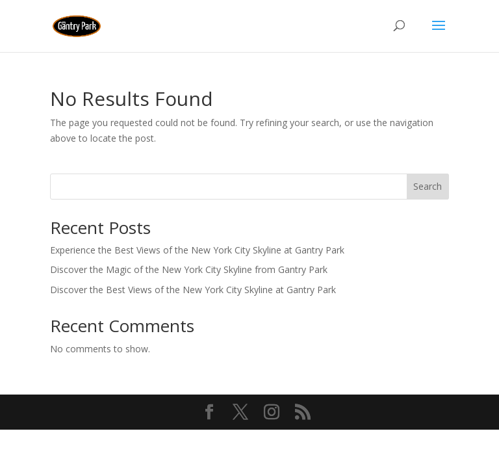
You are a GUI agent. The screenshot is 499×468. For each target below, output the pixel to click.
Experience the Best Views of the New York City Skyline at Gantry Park (197, 250)
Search (427, 186)
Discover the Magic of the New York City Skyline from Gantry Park (188, 269)
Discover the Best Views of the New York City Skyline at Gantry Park (193, 289)
